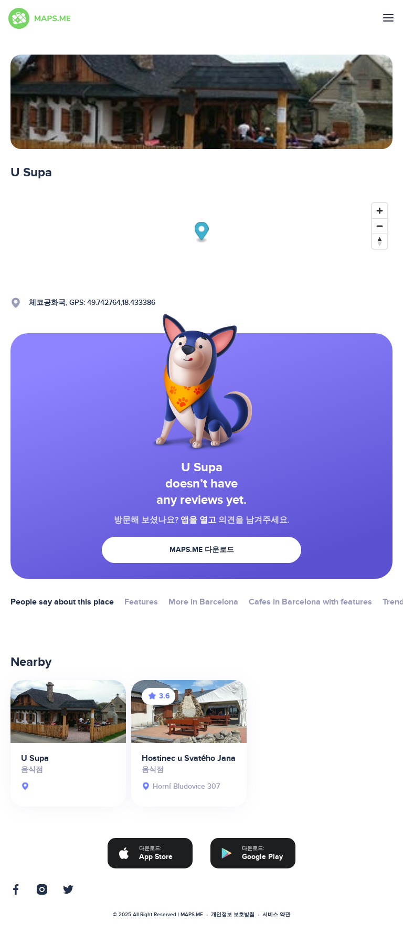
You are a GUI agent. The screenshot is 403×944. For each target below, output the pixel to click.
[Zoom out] (379, 226)
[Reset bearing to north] (379, 241)
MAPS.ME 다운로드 (201, 549)
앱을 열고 (198, 520)
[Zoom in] (379, 210)
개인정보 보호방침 (232, 914)
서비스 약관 (276, 914)
